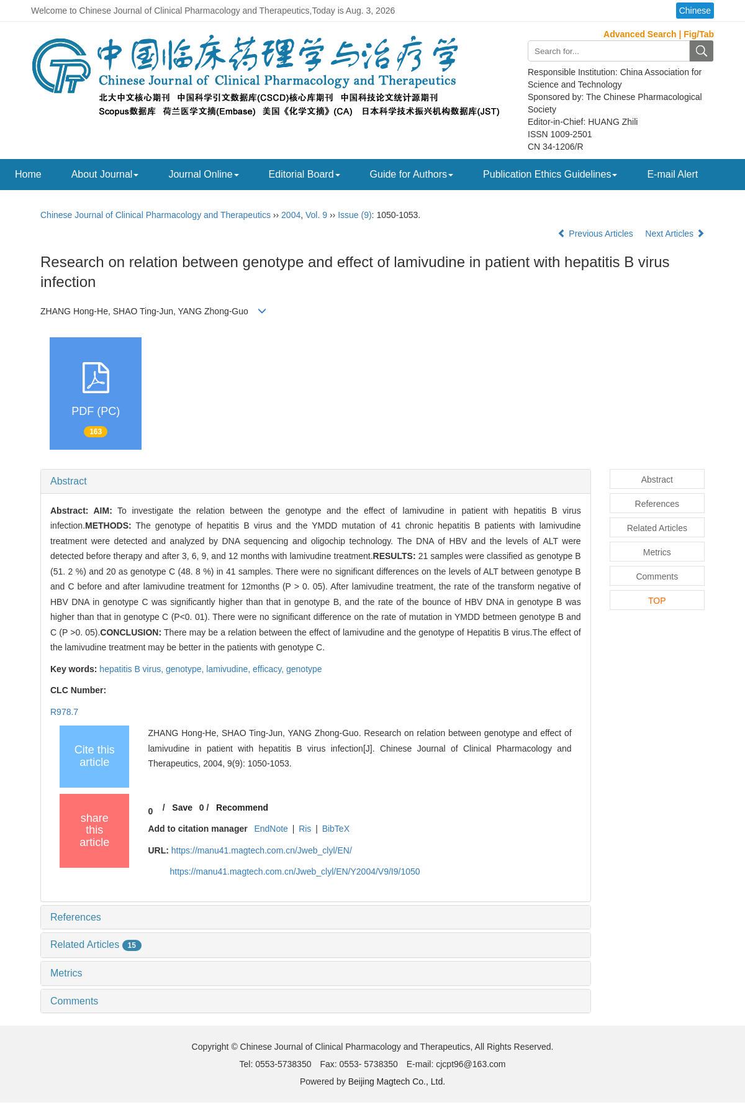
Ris (305, 829)
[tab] (315, 481)
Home (28, 174)
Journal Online (203, 174)
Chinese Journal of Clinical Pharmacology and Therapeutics (155, 215)
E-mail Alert (672, 174)
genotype (304, 669)
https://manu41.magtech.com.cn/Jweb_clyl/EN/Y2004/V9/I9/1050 (294, 871)
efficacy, (269, 669)
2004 (290, 215)
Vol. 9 (316, 215)
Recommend (242, 807)
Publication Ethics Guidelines (550, 174)
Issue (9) (354, 215)
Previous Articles (596, 234)
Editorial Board (304, 174)
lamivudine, (229, 669)
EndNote (270, 829)
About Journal (105, 174)
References (75, 917)
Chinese (695, 11)
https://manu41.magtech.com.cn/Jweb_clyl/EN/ (261, 850)
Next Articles (675, 234)
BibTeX (336, 829)
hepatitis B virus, (132, 669)
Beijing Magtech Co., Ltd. (396, 1081)
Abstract (68, 481)
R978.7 (64, 712)
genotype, (186, 669)
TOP (657, 601)
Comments (74, 1001)
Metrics (66, 973)
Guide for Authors (412, 174)
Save (182, 807)
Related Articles (96, 944)
